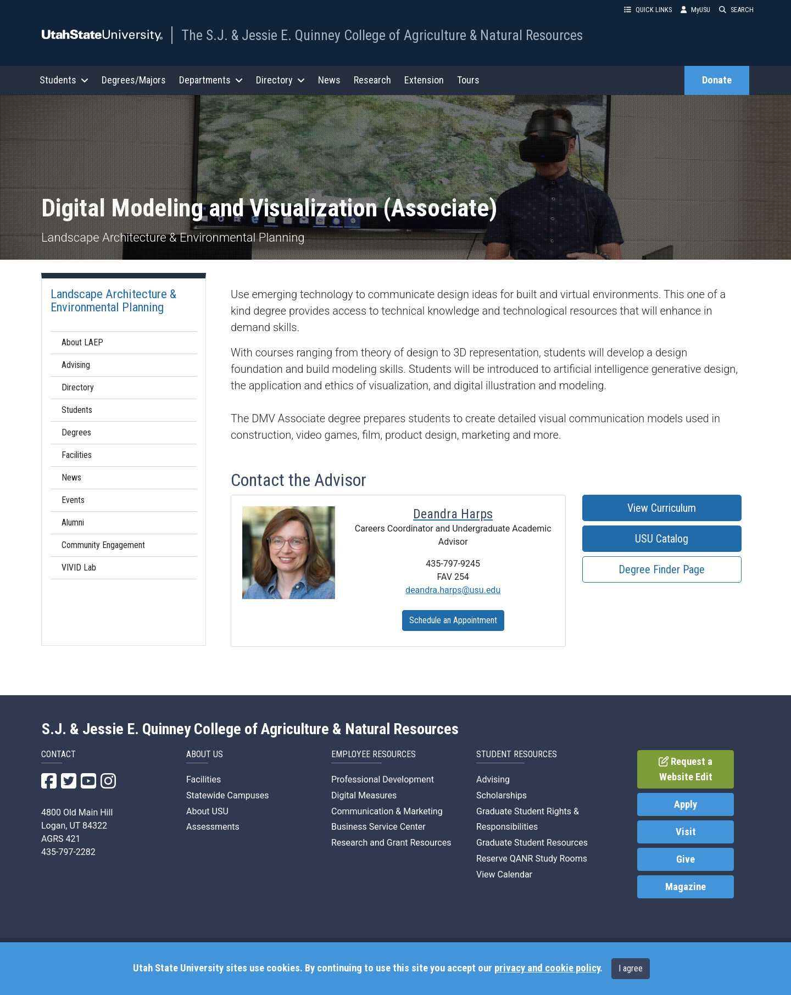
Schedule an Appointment (453, 620)
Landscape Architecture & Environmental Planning (113, 300)
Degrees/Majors (134, 80)
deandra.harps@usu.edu (452, 590)
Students (77, 410)
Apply (685, 804)
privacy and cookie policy (547, 968)
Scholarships (501, 795)
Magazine (685, 887)
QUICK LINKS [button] (648, 9)
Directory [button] (280, 80)
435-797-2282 (68, 852)
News (329, 80)
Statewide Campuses (227, 795)
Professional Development (382, 779)
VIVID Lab (79, 567)
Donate (717, 80)
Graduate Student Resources (532, 842)
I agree (631, 968)
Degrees (76, 432)
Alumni (73, 522)
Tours (468, 80)
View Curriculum (661, 508)
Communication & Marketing (387, 811)
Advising (76, 365)
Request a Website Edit (686, 769)
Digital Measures (364, 795)
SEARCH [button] (736, 9)
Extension (424, 80)
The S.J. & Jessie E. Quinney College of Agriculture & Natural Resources (382, 35)
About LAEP (82, 342)
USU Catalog (661, 538)
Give (685, 859)
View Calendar (504, 874)
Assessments (212, 826)
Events (73, 500)
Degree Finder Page (662, 569)
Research (372, 80)
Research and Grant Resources (391, 842)
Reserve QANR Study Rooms (531, 858)
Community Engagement (103, 545)
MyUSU (695, 9)
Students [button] (64, 80)
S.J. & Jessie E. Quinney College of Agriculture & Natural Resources (250, 729)
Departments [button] (211, 80)
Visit (686, 832)
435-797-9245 (453, 563)
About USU (207, 811)
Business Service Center (378, 826)
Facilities (77, 455)
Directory (78, 387)
